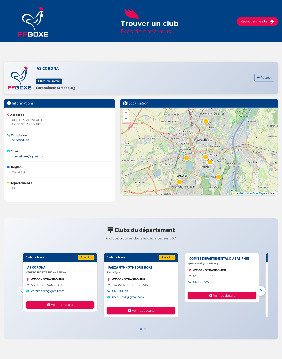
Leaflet (238, 193)
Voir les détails (60, 305)
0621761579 (120, 291)
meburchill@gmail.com (128, 297)
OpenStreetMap (255, 193)
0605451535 (201, 282)
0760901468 (20, 140)
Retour (264, 77)
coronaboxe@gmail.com (28, 156)
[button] (210, 162)
